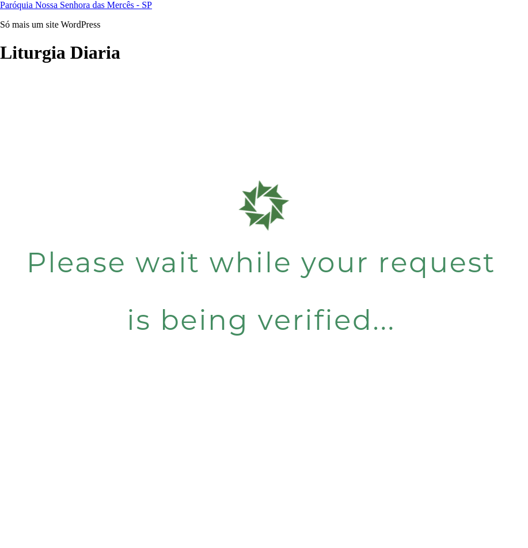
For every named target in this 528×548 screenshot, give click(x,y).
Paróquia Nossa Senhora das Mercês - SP (76, 5)
